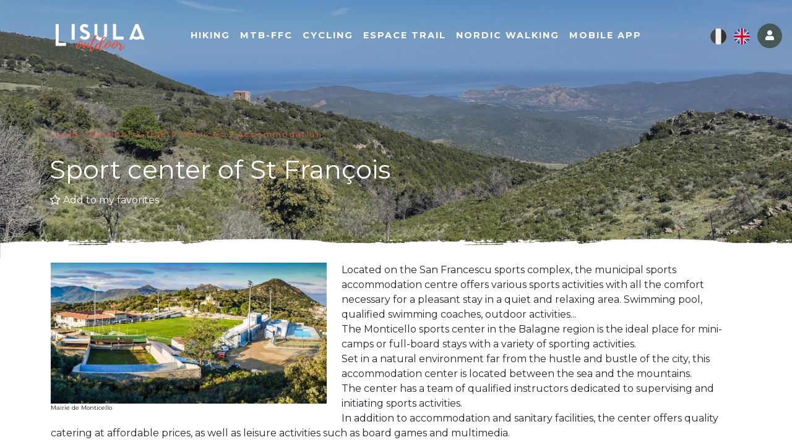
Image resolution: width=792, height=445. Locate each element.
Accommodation (280, 134)
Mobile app (605, 35)
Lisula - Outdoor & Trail (108, 134)
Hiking (210, 35)
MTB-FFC (266, 35)
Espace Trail (404, 35)
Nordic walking (507, 35)
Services (202, 134)
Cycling (328, 35)
